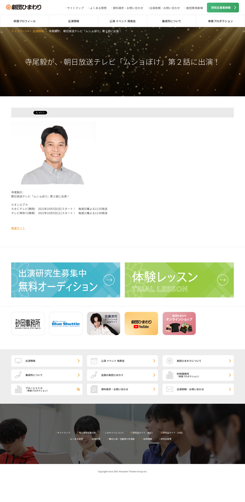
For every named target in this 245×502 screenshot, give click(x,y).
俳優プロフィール (25, 21)
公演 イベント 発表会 (123, 21)
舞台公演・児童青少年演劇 (122, 438)
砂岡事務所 (205, 375)
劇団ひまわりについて (189, 361)
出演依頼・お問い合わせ (165, 8)
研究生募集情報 (221, 7)
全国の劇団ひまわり (112, 375)
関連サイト (18, 228)
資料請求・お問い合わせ (128, 8)
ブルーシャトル (53, 389)
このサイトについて (114, 432)
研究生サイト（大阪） (173, 432)
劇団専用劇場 (194, 8)
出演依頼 (96, 438)
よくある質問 (98, 8)
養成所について (171, 21)
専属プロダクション (220, 21)
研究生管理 (166, 438)
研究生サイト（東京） (143, 432)
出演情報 (73, 21)
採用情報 (147, 438)
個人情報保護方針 (87, 432)
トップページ (19, 31)
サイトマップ (75, 8)
